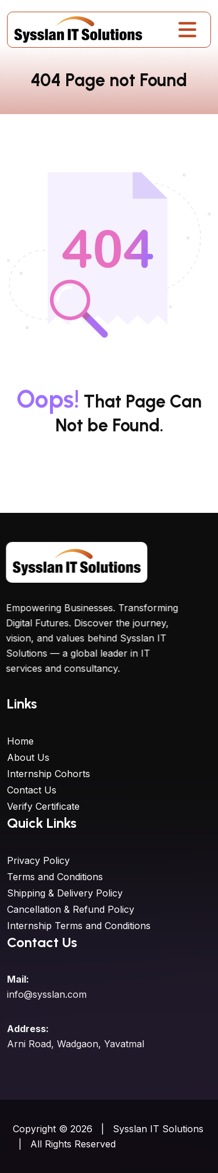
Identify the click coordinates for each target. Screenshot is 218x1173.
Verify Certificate (43, 806)
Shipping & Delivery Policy (65, 893)
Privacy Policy (38, 860)
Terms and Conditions (55, 877)
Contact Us (31, 790)
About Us (28, 757)
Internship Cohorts (48, 773)
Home (20, 741)
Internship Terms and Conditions (79, 925)
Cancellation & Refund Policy (70, 909)
